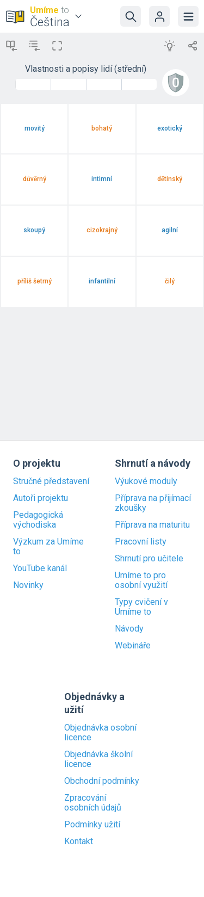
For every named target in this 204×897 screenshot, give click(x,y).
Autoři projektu (40, 498)
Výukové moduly (146, 481)
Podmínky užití (92, 825)
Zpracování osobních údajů (92, 803)
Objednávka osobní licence (100, 733)
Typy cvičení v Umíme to (141, 607)
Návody (129, 629)
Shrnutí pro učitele (149, 559)
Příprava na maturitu (152, 525)
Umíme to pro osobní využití (141, 580)
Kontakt (78, 841)
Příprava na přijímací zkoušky (153, 503)
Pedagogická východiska (38, 520)
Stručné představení (51, 481)
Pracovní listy (140, 542)
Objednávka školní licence (98, 759)
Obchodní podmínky (101, 781)
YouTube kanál (40, 568)
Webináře (133, 646)
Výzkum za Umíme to (48, 546)
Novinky (28, 585)
